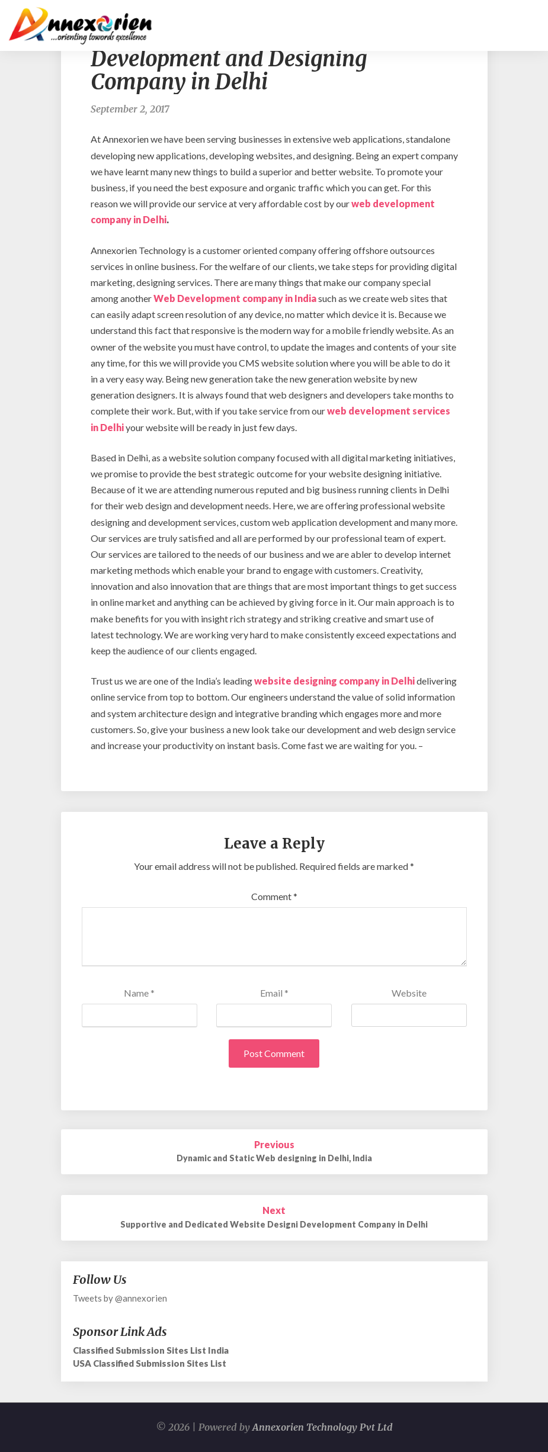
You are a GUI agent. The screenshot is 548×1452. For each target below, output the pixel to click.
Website (409, 992)
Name (139, 992)
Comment (274, 896)
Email (274, 992)
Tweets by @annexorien (120, 1298)
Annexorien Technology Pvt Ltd (322, 1427)
